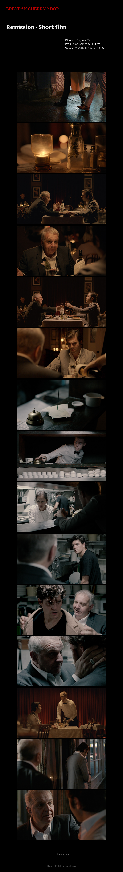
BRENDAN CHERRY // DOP (32, 8)
